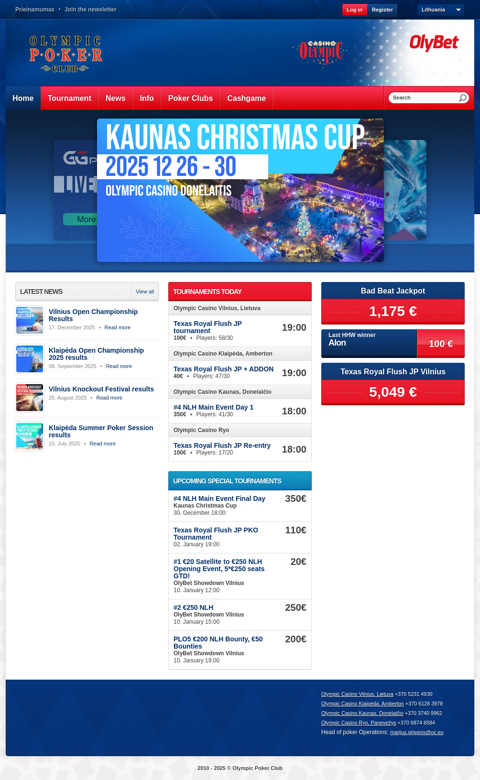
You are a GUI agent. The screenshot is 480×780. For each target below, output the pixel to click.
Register (382, 9)
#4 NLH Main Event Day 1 (213, 407)
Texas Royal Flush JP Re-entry (222, 445)
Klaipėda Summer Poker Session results (101, 431)
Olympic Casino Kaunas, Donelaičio (362, 713)
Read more (118, 327)
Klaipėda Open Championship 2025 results (96, 354)
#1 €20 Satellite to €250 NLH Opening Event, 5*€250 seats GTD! (219, 569)
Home (22, 98)
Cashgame (246, 98)
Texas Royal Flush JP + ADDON (223, 369)
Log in (354, 9)
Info (147, 98)
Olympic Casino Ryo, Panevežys (358, 723)
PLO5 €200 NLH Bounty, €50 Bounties (218, 642)
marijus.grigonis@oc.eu (417, 732)
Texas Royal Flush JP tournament (208, 327)
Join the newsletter (91, 9)
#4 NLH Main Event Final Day (219, 498)
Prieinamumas (35, 9)
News (116, 98)
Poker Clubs (190, 98)
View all (145, 291)
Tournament (69, 98)
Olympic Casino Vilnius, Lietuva (357, 694)
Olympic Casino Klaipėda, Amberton (362, 703)
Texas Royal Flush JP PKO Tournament (216, 533)
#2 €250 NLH (193, 607)
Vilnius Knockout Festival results (101, 389)
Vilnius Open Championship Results (93, 315)
